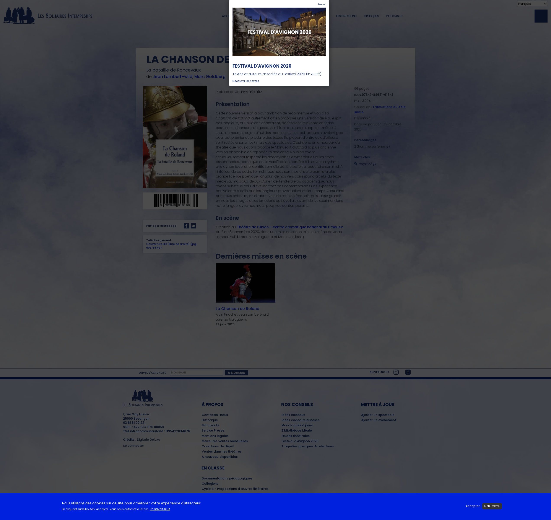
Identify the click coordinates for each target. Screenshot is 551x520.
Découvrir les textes (245, 81)
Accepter (473, 507)
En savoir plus (160, 510)
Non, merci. (492, 506)
